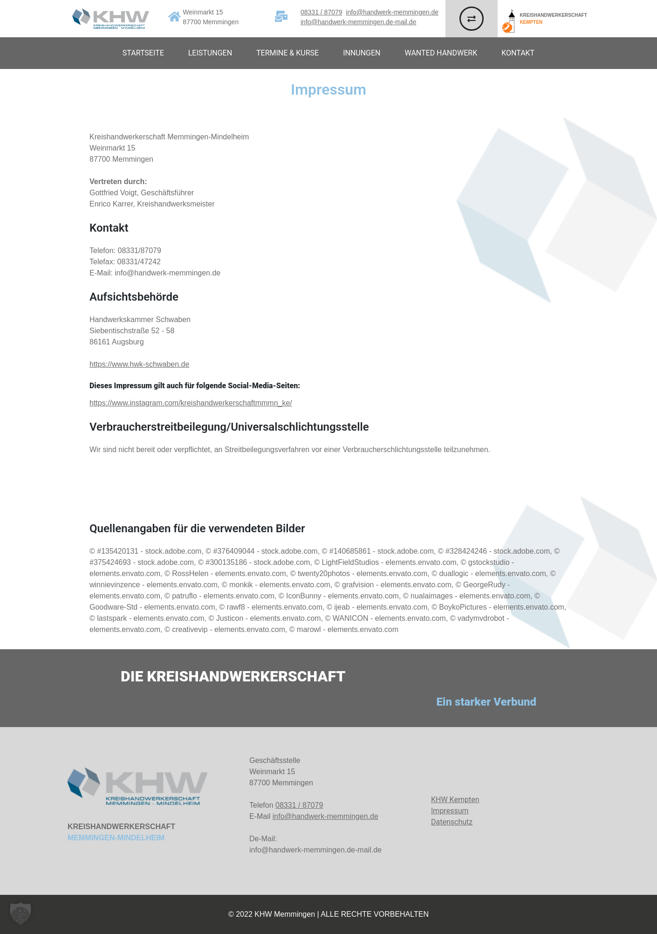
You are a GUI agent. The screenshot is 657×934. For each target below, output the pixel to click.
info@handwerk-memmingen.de (392, 12)
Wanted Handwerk (441, 52)
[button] (20, 913)
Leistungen (210, 52)
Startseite (143, 52)
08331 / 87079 (321, 12)
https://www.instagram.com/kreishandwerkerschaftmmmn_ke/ (190, 403)
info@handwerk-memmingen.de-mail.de (358, 22)
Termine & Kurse (287, 52)
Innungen (361, 52)
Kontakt (517, 52)
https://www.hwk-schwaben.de (139, 364)
